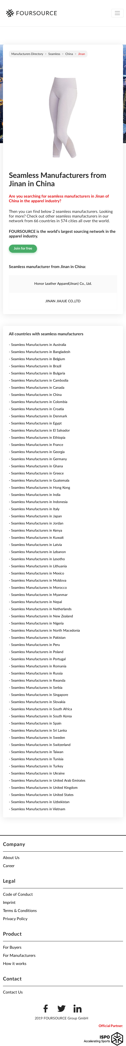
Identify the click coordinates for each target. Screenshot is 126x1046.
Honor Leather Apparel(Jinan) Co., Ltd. (63, 284)
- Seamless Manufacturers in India (34, 495)
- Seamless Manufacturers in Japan (35, 516)
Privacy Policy (15, 919)
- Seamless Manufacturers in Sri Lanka (38, 730)
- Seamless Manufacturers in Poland (36, 652)
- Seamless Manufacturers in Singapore (38, 695)
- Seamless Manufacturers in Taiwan (36, 752)
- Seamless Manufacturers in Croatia (36, 409)
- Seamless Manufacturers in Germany (38, 459)
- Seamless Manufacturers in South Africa (40, 709)
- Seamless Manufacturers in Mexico (36, 573)
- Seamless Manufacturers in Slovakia (37, 702)
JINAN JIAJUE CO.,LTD (63, 301)
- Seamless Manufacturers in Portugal (37, 659)
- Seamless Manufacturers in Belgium (37, 359)
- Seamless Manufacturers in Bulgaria (37, 373)
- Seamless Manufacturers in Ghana (36, 466)
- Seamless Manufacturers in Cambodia (38, 380)
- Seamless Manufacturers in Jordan (36, 523)
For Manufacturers (19, 956)
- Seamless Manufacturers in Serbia (35, 688)
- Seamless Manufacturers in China (35, 395)
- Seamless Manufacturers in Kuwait (36, 538)
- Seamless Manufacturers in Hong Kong (39, 487)
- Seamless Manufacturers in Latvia (35, 545)
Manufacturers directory (27, 53)
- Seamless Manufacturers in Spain (35, 723)
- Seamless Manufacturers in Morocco (38, 588)
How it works (14, 964)
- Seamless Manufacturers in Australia (37, 345)
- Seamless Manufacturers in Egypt (35, 423)
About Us (11, 858)
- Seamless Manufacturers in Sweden (37, 738)
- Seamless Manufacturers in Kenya (35, 530)
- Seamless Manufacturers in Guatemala (39, 480)
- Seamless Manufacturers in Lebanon (37, 552)
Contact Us (13, 992)
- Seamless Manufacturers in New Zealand (41, 616)
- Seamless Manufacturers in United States (41, 795)
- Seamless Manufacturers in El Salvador (39, 430)
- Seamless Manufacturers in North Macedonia (44, 630)
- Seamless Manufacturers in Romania (37, 666)
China (69, 53)
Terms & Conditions (20, 911)
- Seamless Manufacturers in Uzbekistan (39, 802)
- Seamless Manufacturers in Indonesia (38, 502)
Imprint (9, 903)
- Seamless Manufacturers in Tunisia (36, 759)
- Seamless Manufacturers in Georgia (37, 452)
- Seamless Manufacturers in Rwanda (37, 680)
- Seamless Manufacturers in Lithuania (38, 566)
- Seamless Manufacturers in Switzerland (40, 745)
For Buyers (12, 947)
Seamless (54, 53)
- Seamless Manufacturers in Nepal (35, 602)
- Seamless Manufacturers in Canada (36, 387)
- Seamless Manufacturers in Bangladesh (39, 352)
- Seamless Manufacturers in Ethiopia (37, 437)
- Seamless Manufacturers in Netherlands (40, 609)
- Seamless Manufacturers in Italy (34, 509)
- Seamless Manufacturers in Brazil (35, 366)
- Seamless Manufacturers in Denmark (38, 416)
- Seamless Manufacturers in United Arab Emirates (47, 780)
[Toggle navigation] (117, 13)
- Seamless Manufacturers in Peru (34, 645)
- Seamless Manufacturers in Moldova (37, 580)
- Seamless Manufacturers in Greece (36, 473)
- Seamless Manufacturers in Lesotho (37, 559)
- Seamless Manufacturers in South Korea (40, 716)
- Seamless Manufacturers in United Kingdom (43, 788)
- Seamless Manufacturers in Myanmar (38, 595)
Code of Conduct (18, 894)
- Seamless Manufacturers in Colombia (38, 402)
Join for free (23, 248)
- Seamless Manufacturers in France (36, 445)
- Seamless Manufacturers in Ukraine (37, 773)
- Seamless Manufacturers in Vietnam (37, 809)
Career (9, 866)
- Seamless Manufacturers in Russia (36, 673)
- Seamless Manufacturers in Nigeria (36, 623)
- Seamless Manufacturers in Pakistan (37, 638)
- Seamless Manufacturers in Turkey (36, 766)
